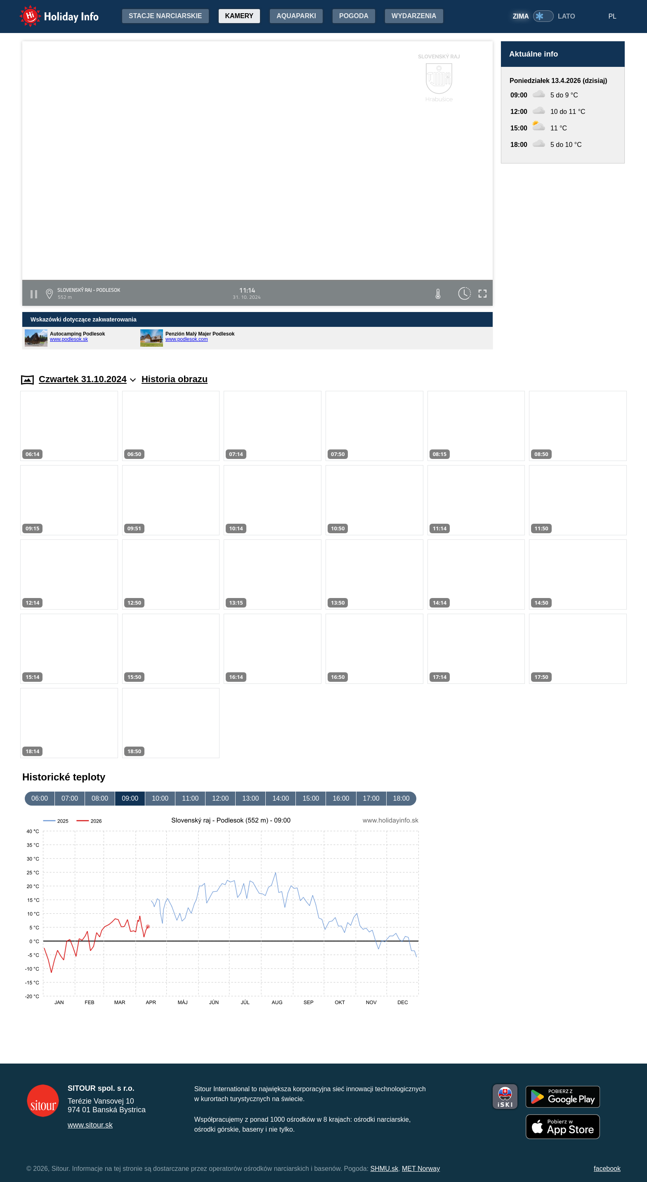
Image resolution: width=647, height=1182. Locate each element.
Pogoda (353, 15)
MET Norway (421, 1168)
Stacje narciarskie (165, 15)
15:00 (310, 798)
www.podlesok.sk (69, 339)
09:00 (130, 798)
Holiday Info (51, 10)
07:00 (69, 798)
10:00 (160, 798)
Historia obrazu (175, 379)
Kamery (239, 15)
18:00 (401, 798)
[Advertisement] (563, 261)
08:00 (100, 798)
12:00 (220, 798)
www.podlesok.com (186, 339)
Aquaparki (296, 15)
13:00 (250, 798)
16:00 (341, 798)
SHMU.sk (385, 1168)
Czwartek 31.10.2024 (87, 379)
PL (612, 16)
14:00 (280, 798)
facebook (607, 1168)
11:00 (190, 798)
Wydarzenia (414, 15)
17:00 (371, 798)
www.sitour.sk (90, 1125)
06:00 (39, 798)
